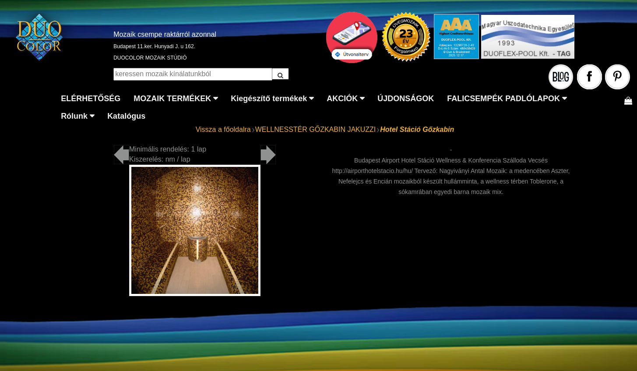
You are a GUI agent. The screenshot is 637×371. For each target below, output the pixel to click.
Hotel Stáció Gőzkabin (417, 129)
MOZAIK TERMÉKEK (172, 98)
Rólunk (74, 116)
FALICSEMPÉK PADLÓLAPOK (503, 98)
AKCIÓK (342, 98)
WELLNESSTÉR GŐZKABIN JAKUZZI (315, 129)
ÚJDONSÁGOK (405, 98)
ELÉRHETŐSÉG (90, 98)
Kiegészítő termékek (269, 98)
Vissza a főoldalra (223, 129)
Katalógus (126, 116)
